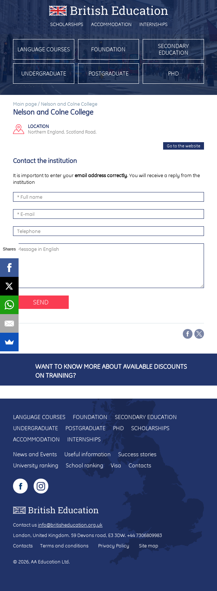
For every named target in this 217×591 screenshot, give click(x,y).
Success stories (137, 454)
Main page (25, 104)
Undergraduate (43, 73)
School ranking (84, 465)
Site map (148, 546)
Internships (153, 24)
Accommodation (111, 24)
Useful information (87, 454)
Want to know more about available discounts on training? (111, 370)
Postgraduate (108, 73)
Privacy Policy (113, 546)
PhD (173, 73)
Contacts (140, 465)
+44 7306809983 (144, 535)
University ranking (35, 465)
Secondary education (173, 49)
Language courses (43, 49)
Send (41, 302)
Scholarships (66, 24)
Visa (116, 465)
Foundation (108, 49)
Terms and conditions (64, 546)
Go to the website (183, 145)
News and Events (35, 454)
